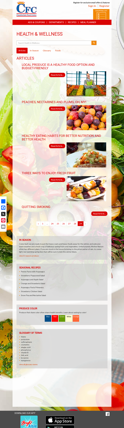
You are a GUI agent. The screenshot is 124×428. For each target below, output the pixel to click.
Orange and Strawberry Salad (33, 283)
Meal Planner (88, 22)
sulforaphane (26, 342)
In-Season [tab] (34, 50)
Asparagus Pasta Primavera (32, 287)
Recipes (72, 22)
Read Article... (57, 75)
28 (75, 223)
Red (55, 317)
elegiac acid (25, 347)
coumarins (25, 344)
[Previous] (38, 223)
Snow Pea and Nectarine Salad (33, 295)
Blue (48, 317)
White (69, 317)
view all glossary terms (28, 364)
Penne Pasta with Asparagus (33, 271)
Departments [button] (56, 22)
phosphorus (26, 350)
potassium (25, 339)
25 (58, 223)
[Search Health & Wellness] (54, 43)
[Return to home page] (26, 9)
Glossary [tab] (47, 50)
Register (104, 5)
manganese (25, 360)
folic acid (24, 355)
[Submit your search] (94, 43)
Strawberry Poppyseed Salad (33, 275)
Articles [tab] (22, 50)
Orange (76, 317)
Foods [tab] (58, 50)
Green (62, 317)
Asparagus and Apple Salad (32, 279)
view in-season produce (29, 256)
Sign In (92, 5)
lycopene (24, 358)
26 (63, 223)
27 (69, 223)
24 (52, 223)
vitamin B (24, 352)
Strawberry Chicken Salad (31, 291)
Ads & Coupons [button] (36, 22)
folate (23, 337)
